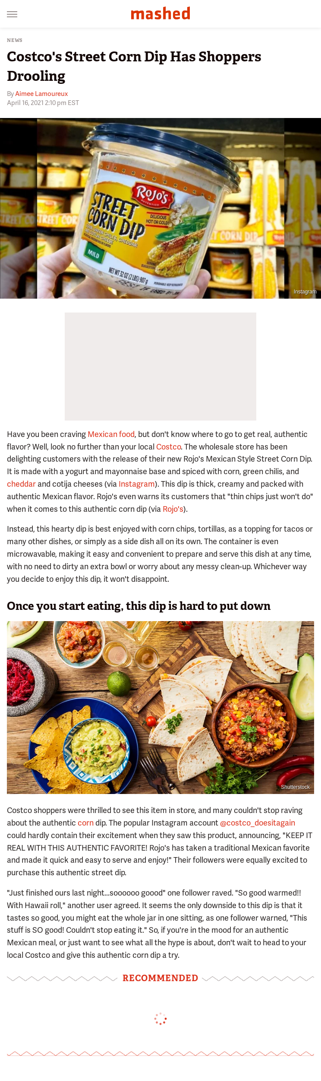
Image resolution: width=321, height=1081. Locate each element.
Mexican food (111, 434)
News (15, 40)
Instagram (305, 291)
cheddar (21, 484)
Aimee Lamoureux (41, 93)
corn (86, 823)
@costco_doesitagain (257, 823)
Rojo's (173, 509)
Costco (168, 447)
